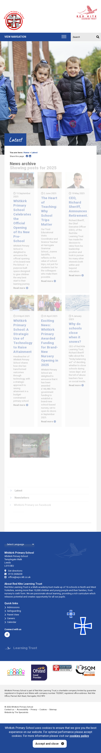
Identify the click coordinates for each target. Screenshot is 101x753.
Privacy (34, 709)
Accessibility (22, 709)
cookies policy (79, 736)
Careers (9, 618)
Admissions (12, 607)
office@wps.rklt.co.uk (17, 577)
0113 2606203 (13, 574)
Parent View (11, 614)
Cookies (43, 709)
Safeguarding (12, 611)
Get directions (13, 570)
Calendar (10, 622)
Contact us (9, 709)
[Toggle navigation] (64, 37)
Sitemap (53, 709)
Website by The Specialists (16, 712)
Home (26, 152)
